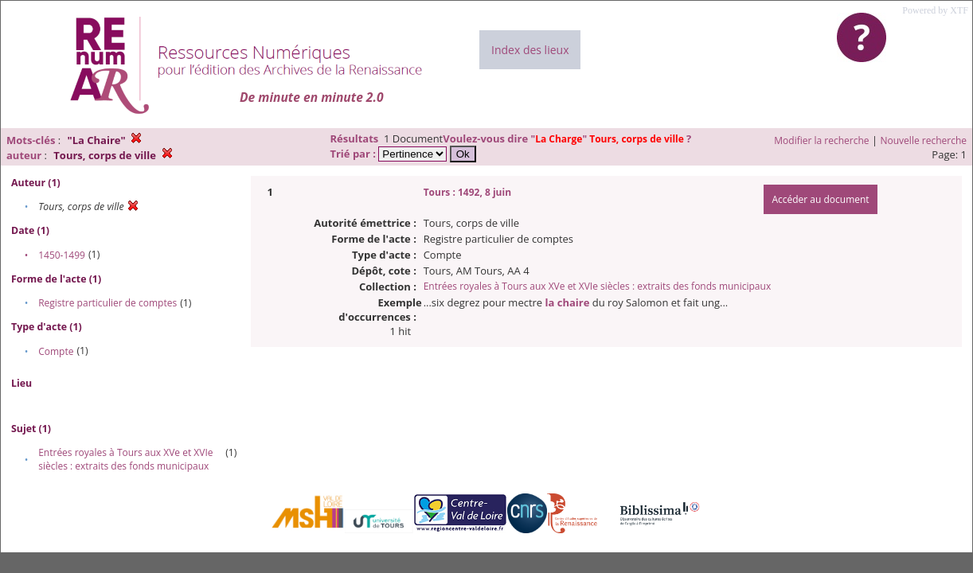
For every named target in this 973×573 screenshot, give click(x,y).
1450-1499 (61, 255)
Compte (55, 351)
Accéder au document (820, 199)
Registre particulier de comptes (107, 303)
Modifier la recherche (821, 140)
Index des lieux (530, 49)
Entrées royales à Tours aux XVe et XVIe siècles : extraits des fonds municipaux (125, 459)
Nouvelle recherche (924, 140)
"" (608, 139)
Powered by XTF (935, 10)
